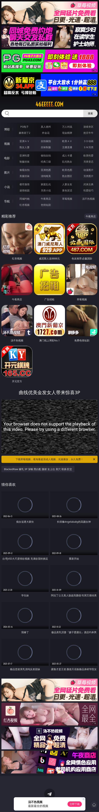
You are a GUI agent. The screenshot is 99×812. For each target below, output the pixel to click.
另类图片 (88, 176)
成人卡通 (67, 155)
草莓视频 (67, 198)
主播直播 (67, 147)
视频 (7, 144)
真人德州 (46, 126)
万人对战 (67, 126)
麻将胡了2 (24, 132)
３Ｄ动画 (88, 141)
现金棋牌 (67, 132)
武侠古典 (88, 184)
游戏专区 (88, 126)
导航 (7, 201)
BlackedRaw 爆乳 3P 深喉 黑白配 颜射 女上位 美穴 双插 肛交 (38, 469)
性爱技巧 (88, 190)
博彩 (7, 129)
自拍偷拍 (46, 141)
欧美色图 (67, 170)
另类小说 (46, 190)
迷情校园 (25, 190)
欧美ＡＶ (67, 141)
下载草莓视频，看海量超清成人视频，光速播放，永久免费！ (56, 459)
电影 (7, 158)
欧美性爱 (88, 155)
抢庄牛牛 (88, 132)
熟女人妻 (25, 147)
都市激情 (25, 184)
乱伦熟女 (67, 161)
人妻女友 (67, 184)
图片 (7, 172)
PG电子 (24, 126)
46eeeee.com (49, 104)
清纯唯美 (46, 176)
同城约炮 (25, 198)
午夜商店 (46, 198)
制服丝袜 (25, 161)
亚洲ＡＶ (25, 141)
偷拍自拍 (46, 155)
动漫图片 (88, 170)
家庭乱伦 (46, 184)
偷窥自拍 (25, 170)
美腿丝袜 (25, 176)
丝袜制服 (46, 147)
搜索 (90, 113)
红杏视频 (25, 205)
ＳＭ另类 (88, 147)
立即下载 (75, 804)
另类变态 (88, 161)
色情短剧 (46, 205)
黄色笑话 (67, 190)
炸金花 (46, 132)
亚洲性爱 (25, 155)
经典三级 (46, 161)
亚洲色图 (46, 170)
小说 (7, 187)
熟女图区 (67, 176)
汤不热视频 (88, 198)
